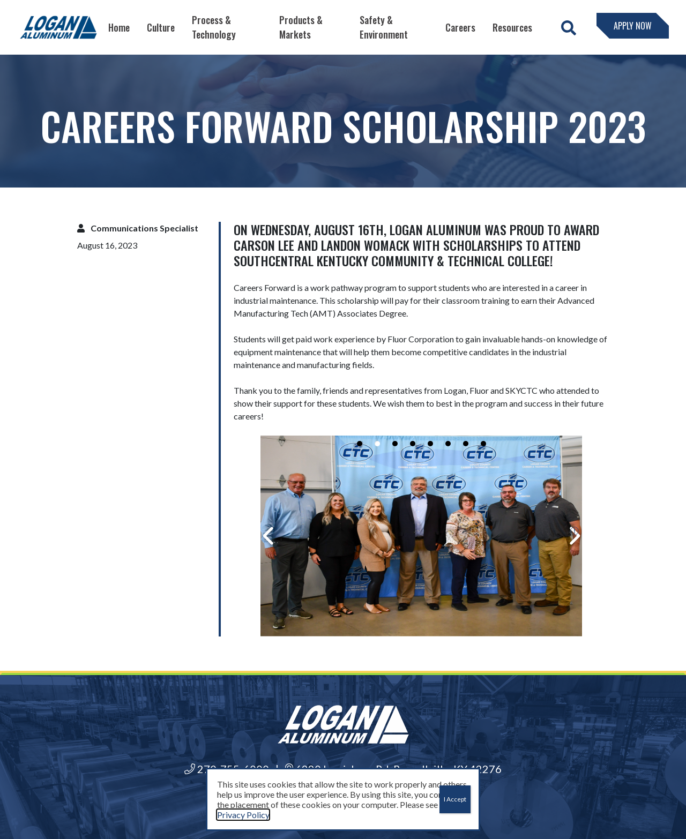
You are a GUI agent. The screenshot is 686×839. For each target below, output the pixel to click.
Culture (161, 27)
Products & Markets (301, 27)
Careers (460, 27)
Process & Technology (214, 27)
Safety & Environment (384, 27)
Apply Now (633, 25)
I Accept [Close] (455, 799)
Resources (512, 27)
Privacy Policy (243, 815)
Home (119, 27)
